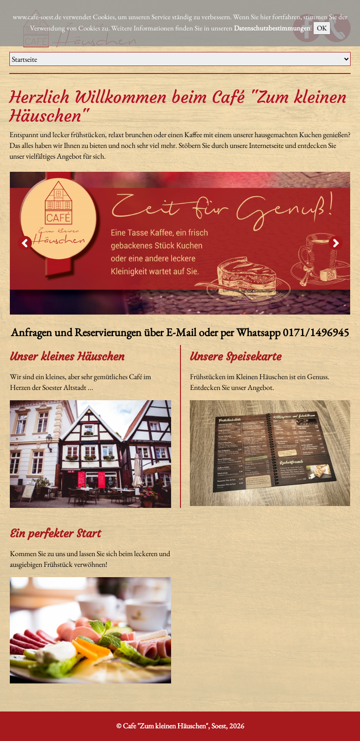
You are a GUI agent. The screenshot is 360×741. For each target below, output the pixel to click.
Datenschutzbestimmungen (272, 27)
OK (322, 27)
